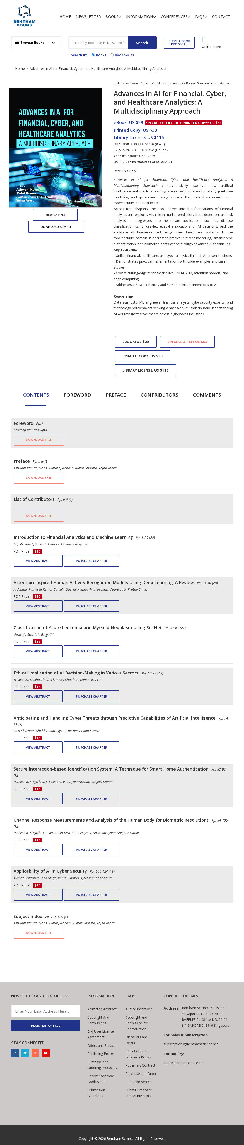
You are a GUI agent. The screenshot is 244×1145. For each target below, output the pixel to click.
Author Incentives (139, 1009)
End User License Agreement (100, 1034)
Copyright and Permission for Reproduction (137, 1023)
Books (113, 17)
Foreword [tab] (77, 395)
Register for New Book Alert (100, 1079)
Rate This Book (125, 171)
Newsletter (88, 16)
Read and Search (139, 1081)
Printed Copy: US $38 (142, 355)
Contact (221, 16)
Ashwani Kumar (138, 83)
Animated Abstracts (102, 1009)
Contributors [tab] (159, 395)
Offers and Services (102, 1045)
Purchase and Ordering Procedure (102, 1065)
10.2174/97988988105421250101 (146, 161)
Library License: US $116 (145, 370)
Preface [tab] (116, 395)
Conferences (175, 17)
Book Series (122, 55)
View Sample (55, 214)
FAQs (201, 17)
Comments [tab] (207, 395)
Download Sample (56, 226)
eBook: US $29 (135, 341)
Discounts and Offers (137, 1040)
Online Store (211, 46)
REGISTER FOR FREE (45, 1025)
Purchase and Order (141, 1073)
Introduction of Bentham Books (138, 1054)
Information (141, 17)
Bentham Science (120, 1138)
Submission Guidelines (96, 1093)
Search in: (79, 55)
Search (142, 42)
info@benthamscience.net (184, 1063)
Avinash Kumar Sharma (191, 83)
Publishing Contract (140, 1065)
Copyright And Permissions (98, 1020)
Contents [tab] (36, 395)
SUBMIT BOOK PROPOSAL (179, 42)
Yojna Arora (219, 83)
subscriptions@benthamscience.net (191, 1044)
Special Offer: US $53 (187, 341)
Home (65, 16)
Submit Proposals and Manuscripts (139, 1093)
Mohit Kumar (161, 83)
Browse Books (30, 42)
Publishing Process (101, 1053)
